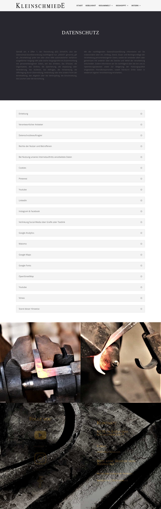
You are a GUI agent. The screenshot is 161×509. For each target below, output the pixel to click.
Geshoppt (121, 5)
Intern (134, 5)
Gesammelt (105, 5)
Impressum (103, 480)
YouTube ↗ (40, 446)
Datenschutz (120, 480)
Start (79, 5)
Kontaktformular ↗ (110, 434)
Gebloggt (91, 5)
